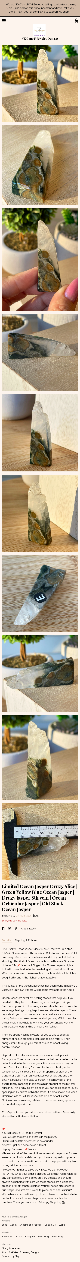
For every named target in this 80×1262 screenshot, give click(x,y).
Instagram (30, 1236)
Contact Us (50, 1225)
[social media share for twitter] (10, 928)
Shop (5, 1225)
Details (7, 940)
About (13, 1225)
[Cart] (76, 21)
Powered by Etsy (10, 1256)
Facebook (7, 1236)
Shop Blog (43, 1236)
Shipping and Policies (30, 1225)
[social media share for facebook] (3, 928)
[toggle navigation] (4, 20)
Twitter (18, 1236)
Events (62, 1225)
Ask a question (28, 928)
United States (24, 915)
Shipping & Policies (26, 940)
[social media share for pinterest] (16, 928)
